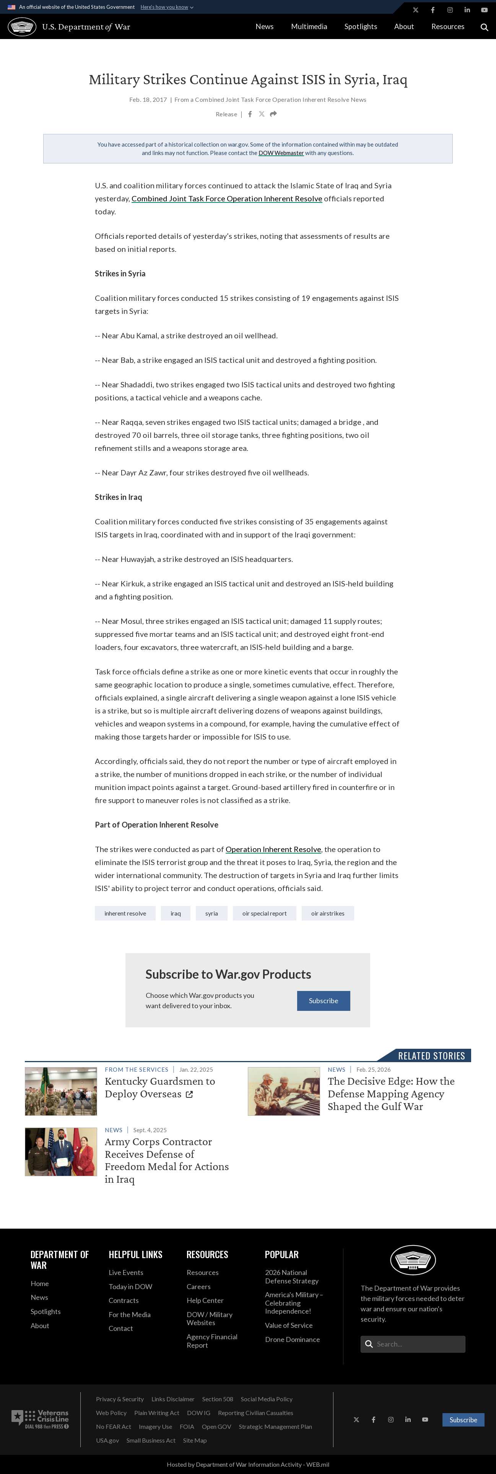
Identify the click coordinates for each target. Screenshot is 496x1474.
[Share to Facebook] (250, 115)
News (264, 26)
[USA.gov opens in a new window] (107, 1440)
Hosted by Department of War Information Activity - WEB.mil (248, 1464)
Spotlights (361, 26)
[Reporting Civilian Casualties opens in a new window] (255, 1413)
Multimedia (309, 26)
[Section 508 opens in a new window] (217, 1399)
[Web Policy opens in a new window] (111, 1413)
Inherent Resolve (125, 913)
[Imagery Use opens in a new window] (155, 1426)
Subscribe (323, 1000)
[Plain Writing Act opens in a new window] (156, 1413)
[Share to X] (262, 115)
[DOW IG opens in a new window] (198, 1413)
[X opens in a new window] (415, 10)
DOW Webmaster (281, 152)
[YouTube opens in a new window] (484, 10)
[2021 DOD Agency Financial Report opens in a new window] (220, 1341)
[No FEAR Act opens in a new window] (113, 1426)
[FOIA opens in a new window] (187, 1426)
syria (211, 913)
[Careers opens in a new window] (220, 1287)
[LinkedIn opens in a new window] (467, 10)
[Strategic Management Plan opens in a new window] (275, 1426)
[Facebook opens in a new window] (433, 10)
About (404, 26)
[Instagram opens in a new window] (450, 10)
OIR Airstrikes (328, 913)
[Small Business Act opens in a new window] (151, 1440)
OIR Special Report (264, 913)
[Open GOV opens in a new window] (216, 1426)
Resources (448, 26)
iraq (176, 913)
